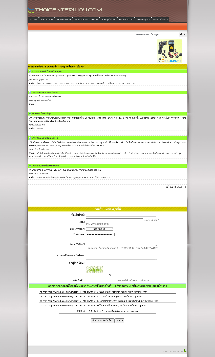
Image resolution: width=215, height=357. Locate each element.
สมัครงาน (82, 83)
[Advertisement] (94, 55)
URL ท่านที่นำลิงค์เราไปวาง (93, 314)
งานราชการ (63, 83)
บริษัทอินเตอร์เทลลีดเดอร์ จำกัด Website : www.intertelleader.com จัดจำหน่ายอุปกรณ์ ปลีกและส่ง (79, 153)
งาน (133, 83)
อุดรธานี (100, 83)
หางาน (74, 83)
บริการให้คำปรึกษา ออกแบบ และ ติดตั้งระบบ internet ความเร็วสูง (152, 153)
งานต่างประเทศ (123, 83)
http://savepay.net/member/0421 (45, 92)
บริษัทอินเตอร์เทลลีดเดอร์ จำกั (45, 138)
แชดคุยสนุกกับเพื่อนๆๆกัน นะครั (45, 166)
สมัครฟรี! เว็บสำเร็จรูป (41, 113)
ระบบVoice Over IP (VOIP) (55, 156)
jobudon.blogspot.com (47, 83)
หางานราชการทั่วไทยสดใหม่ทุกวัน (47, 71)
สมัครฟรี (41, 128)
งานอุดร (91, 83)
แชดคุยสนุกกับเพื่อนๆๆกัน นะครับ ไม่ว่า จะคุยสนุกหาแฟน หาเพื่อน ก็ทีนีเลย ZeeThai (73, 177)
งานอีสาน (110, 83)
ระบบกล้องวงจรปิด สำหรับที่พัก (82, 156)
